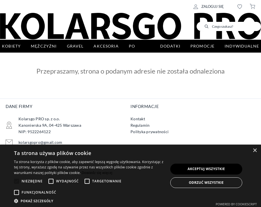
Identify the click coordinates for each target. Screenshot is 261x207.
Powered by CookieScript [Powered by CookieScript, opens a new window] (236, 204)
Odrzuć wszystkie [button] (206, 182)
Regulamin (140, 125)
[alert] (130, 176)
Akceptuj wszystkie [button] (206, 168)
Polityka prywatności (149, 131)
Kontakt (137, 118)
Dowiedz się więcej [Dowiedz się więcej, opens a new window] (97, 172)
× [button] (255, 151)
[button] (89, 200)
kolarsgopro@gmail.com (40, 142)
